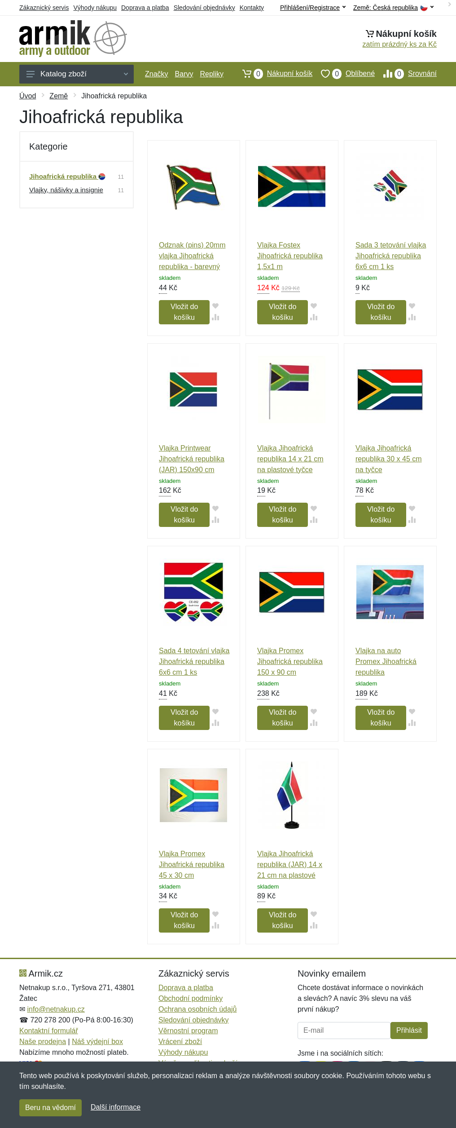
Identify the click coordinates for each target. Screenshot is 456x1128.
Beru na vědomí (50, 1107)
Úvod (27, 96)
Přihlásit (409, 1030)
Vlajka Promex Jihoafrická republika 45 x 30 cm (191, 864)
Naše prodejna (42, 1041)
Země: (393, 7)
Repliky (211, 74)
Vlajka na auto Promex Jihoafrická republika (386, 661)
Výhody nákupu (95, 7)
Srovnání (406, 73)
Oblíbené (343, 73)
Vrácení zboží (180, 1041)
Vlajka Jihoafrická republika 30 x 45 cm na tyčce (388, 458)
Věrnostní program (188, 1031)
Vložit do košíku (184, 312)
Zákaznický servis (44, 7)
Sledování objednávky (204, 7)
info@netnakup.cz (55, 1009)
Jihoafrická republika (67, 176)
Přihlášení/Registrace (313, 7)
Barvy (184, 74)
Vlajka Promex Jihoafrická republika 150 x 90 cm (290, 661)
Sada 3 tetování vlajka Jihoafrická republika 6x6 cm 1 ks (390, 255)
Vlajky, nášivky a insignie (66, 190)
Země (58, 96)
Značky (156, 74)
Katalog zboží (77, 74)
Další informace (115, 1107)
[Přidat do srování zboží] (215, 317)
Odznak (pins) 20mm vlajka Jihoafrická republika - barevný (192, 255)
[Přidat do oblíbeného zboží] (215, 305)
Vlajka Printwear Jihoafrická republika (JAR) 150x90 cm (191, 458)
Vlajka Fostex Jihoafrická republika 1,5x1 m (290, 255)
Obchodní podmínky (190, 998)
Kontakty (252, 7)
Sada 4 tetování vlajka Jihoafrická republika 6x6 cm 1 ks (194, 661)
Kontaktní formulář (48, 1031)
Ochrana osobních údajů (197, 1009)
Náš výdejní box (97, 1041)
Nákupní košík (273, 73)
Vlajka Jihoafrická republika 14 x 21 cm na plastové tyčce (290, 458)
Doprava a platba (145, 7)
